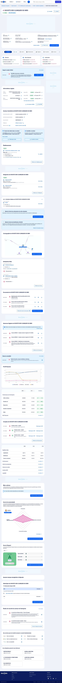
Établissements (29, 51)
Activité (22, 51)
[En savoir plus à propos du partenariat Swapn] (21, 636)
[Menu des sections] (2, 52)
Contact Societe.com (32, 674)
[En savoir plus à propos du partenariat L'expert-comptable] (21, 642)
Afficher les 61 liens (38, 285)
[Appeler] (56, 11)
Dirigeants (38, 51)
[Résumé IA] (35, 297)
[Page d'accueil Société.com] (3, 2)
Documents (46, 51)
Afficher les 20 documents (37, 440)
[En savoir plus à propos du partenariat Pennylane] (42, 639)
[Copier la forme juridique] (32, 42)
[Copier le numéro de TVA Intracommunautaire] (10, 42)
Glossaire (30, 676)
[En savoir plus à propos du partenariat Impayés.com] (42, 636)
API (12, 679)
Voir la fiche (40, 181)
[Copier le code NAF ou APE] (27, 39)
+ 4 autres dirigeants (48, 38)
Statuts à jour (45, 45)
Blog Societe (49, 674)
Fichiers (13, 676)
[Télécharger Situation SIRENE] (42, 95)
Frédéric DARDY (9, 268)
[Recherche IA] (29, 2)
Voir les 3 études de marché (37, 626)
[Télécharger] (41, 297)
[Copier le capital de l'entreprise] (21, 96)
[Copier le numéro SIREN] (9, 35)
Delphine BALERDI (41, 38)
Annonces (53, 51)
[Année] (5, 550)
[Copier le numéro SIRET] (11, 39)
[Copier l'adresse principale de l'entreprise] (58, 35)
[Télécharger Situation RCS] (42, 92)
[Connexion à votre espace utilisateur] (58, 2)
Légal (15, 51)
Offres (25, 1)
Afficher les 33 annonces (37, 350)
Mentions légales (36, 45)
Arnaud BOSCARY (14, 268)
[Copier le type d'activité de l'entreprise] (22, 120)
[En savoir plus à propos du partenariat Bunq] (21, 639)
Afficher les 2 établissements (37, 162)
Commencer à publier (39, 328)
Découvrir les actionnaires (38, 216)
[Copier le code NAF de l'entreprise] (27, 114)
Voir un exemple (41, 608)
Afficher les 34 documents (37, 310)
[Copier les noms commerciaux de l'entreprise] (21, 99)
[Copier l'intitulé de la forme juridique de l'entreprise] (21, 92)
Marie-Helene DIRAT (9, 593)
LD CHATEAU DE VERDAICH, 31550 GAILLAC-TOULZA (47, 35)
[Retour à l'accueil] (4, 673)
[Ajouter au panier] (38, 75)
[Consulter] (38, 297)
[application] (23, 375)
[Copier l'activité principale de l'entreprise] (24, 117)
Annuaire (13, 677)
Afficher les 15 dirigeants (37, 192)
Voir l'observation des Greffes (29, 100)
